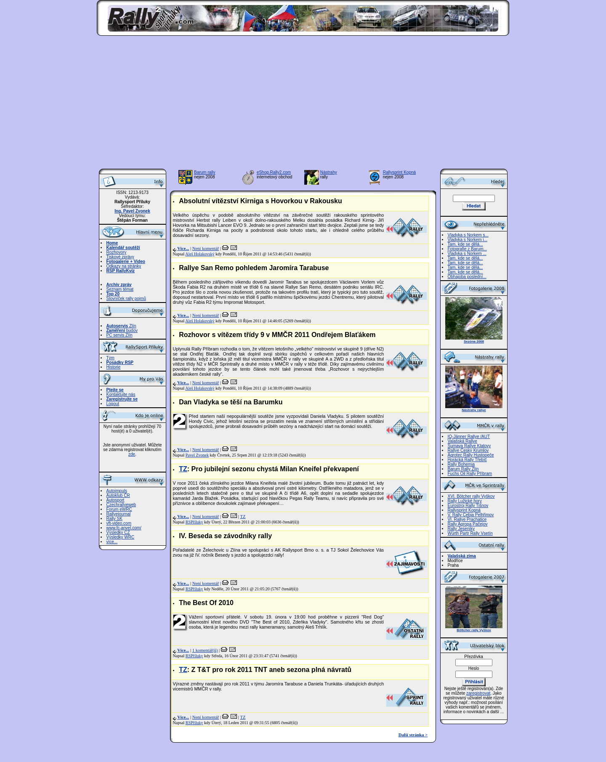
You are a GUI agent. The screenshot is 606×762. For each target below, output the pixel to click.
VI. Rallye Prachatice (467, 519)
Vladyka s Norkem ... (467, 253)
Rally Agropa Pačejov (468, 524)
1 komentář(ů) (205, 650)
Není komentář (205, 248)
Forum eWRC (119, 509)
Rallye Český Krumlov (468, 450)
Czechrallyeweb (121, 504)
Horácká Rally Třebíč (467, 459)
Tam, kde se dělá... (465, 244)
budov (122, 330)
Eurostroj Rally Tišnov (468, 505)
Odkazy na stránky (123, 266)
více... (112, 541)
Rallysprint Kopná (399, 172)
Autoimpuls (116, 491)
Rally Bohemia (461, 464)
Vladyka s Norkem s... (468, 235)
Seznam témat (119, 289)
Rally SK (114, 518)
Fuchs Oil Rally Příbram (470, 473)
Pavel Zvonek (197, 455)
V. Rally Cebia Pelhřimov (471, 514)
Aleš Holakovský (199, 254)
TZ (183, 469)
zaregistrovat (478, 693)
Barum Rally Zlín (463, 469)
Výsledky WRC (120, 537)
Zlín (121, 326)
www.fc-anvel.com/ (123, 528)
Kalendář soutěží (123, 247)
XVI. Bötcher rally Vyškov (471, 496)
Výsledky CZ (118, 532)
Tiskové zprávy (120, 257)
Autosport (115, 500)
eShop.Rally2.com (274, 172)
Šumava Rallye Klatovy (469, 445)
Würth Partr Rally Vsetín (470, 533)
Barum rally (204, 172)
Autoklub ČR (118, 495)
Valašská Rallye (462, 441)
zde (131, 454)
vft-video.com (118, 523)
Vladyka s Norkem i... (467, 239)
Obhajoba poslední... (467, 276)
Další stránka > (413, 735)
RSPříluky (194, 522)
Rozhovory (116, 252)
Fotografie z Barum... (467, 249)
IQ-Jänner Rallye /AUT (469, 436)
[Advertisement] (303, 105)
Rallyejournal (118, 514)
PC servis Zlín (119, 335)
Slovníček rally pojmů (126, 298)
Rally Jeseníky (461, 528)
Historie (113, 367)
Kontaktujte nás (121, 394)
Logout (113, 403)
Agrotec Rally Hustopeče (471, 455)
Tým (110, 358)
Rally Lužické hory (465, 501)
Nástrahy (328, 172)
